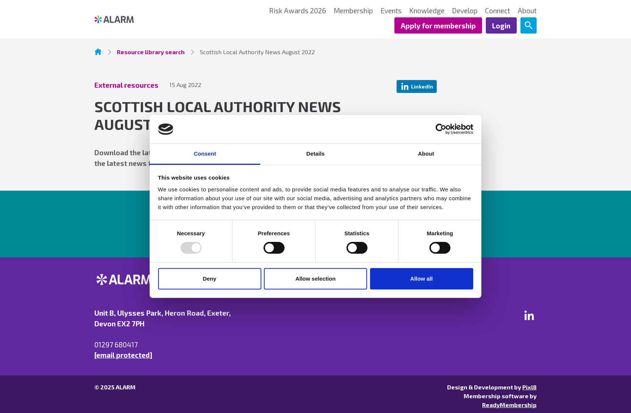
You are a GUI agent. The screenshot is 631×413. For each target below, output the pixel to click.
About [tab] (426, 153)
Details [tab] (315, 153)
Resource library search (151, 51)
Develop (465, 10)
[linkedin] (529, 315)
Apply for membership (438, 25)
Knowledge (427, 10)
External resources (126, 85)
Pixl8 (529, 387)
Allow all (421, 278)
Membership (353, 10)
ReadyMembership (509, 404)
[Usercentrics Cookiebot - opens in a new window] (441, 129)
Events (391, 10)
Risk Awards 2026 (297, 10)
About (527, 10)
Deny (209, 278)
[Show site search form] (528, 25)
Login (501, 25)
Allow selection (315, 278)
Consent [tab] (205, 153)
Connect (497, 10)
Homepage (98, 51)
